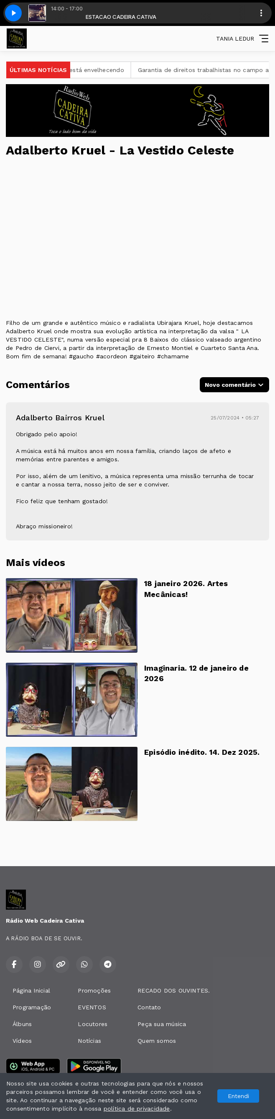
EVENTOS (92, 1007)
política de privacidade (137, 1108)
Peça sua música (162, 1024)
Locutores (92, 1024)
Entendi (238, 1096)
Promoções (94, 990)
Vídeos (22, 1040)
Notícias (89, 1040)
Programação (32, 1007)
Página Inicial (31, 990)
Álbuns (22, 1024)
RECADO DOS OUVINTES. (174, 990)
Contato (149, 1007)
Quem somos (157, 1040)
